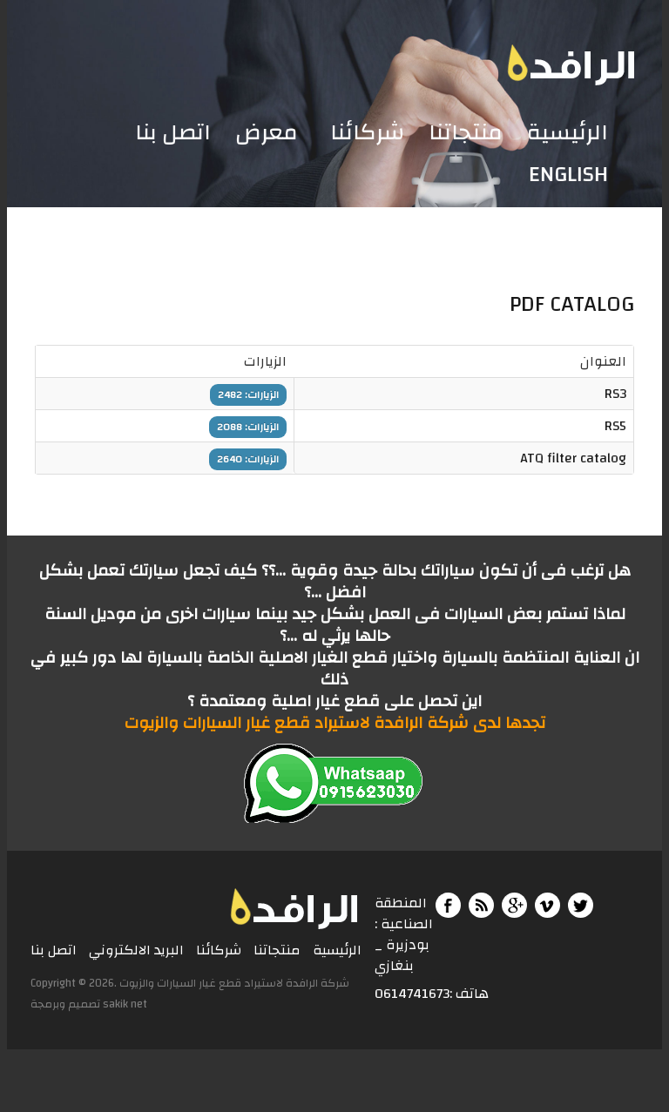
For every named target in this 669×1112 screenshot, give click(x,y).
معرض (266, 132)
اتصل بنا (173, 132)
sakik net (125, 1004)
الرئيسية (567, 132)
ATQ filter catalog (573, 458)
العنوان (603, 361)
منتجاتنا (466, 132)
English (568, 174)
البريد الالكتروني (136, 950)
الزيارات (265, 361)
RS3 (615, 394)
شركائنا (367, 132)
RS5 (615, 426)
